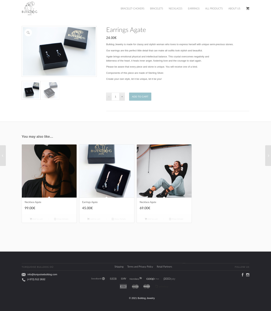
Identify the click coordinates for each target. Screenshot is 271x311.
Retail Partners (164, 266)
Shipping (118, 266)
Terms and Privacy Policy (140, 266)
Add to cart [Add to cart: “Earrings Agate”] (93, 218)
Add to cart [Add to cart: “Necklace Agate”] (36, 218)
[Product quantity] (115, 97)
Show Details (61, 218)
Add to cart (140, 96)
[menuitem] (135, 8)
